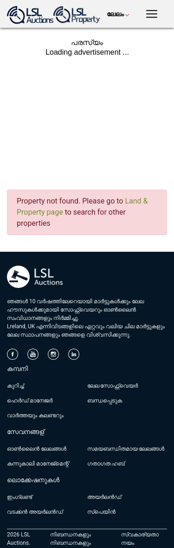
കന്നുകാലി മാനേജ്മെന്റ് (38, 463)
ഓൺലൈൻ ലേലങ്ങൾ (36, 449)
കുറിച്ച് (15, 385)
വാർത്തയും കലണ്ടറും (35, 415)
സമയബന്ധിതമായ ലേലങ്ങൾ (126, 449)
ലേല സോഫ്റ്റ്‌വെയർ (112, 385)
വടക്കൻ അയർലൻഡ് (35, 512)
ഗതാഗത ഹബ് (106, 463)
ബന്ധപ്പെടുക (104, 400)
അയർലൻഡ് (104, 497)
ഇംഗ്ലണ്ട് (19, 497)
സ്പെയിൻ (101, 512)
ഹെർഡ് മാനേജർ (29, 400)
